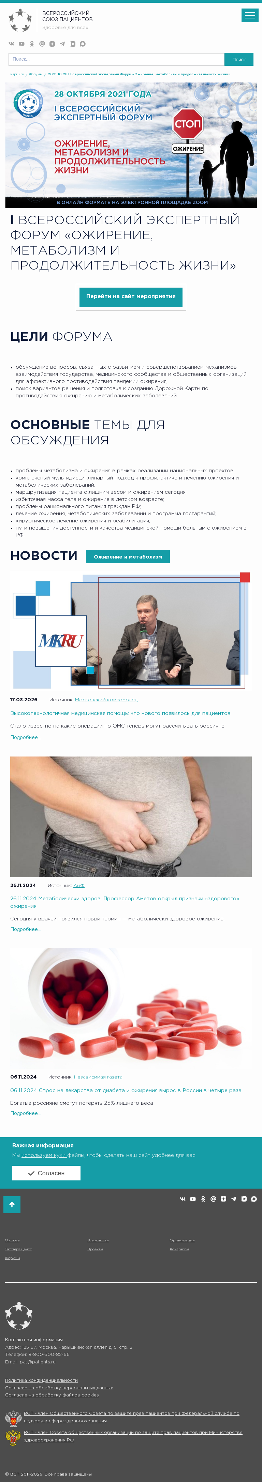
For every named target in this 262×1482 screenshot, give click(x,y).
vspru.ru (17, 74)
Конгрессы (179, 1249)
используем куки (44, 1155)
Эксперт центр (18, 1249)
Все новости (98, 1240)
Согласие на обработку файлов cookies (52, 1395)
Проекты (95, 1249)
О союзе (12, 1240)
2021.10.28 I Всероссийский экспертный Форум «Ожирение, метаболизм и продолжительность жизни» (139, 74)
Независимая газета (98, 1077)
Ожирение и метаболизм (128, 557)
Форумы (36, 74)
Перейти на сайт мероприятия (131, 296)
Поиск (239, 59)
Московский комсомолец (106, 700)
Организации (182, 1240)
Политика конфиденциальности (41, 1380)
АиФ (79, 886)
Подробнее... (25, 738)
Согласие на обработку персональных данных (59, 1388)
